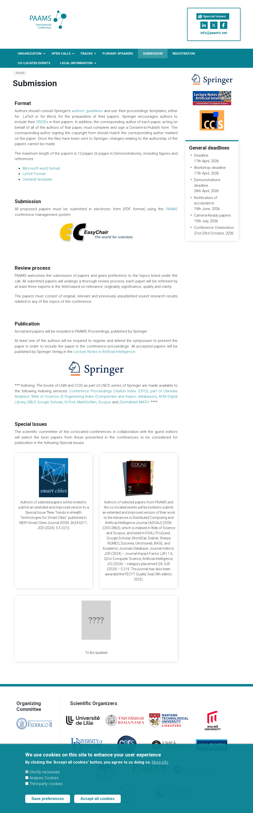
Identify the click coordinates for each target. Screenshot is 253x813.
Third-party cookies (46, 783)
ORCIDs (42, 122)
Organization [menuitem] (30, 55)
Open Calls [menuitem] (61, 55)
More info (160, 762)
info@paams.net (213, 33)
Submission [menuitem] (153, 53)
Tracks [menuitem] (86, 55)
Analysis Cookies (44, 778)
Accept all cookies (97, 799)
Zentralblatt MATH (134, 402)
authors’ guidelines (87, 111)
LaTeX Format (34, 174)
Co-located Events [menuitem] (34, 63)
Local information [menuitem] (76, 64)
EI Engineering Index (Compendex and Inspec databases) (109, 396)
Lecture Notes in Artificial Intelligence (104, 351)
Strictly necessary (44, 772)
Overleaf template (37, 179)
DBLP (31, 402)
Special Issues (212, 16)
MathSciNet (86, 402)
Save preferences (47, 799)
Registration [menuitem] (183, 53)
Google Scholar (50, 402)
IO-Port (69, 402)
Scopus (105, 402)
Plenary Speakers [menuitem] (117, 53)
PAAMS (20, 73)
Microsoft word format (41, 168)
